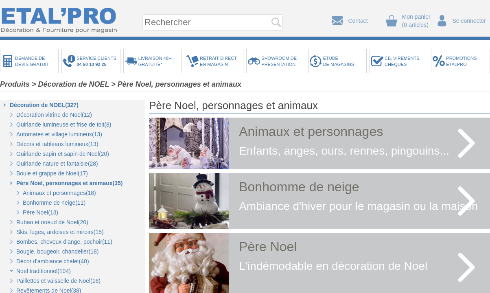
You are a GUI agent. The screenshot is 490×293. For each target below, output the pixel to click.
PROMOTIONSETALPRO (461, 61)
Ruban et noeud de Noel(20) (52, 222)
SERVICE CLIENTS (98, 61)
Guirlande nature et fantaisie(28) (57, 163)
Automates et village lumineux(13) (59, 134)
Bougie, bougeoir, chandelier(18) (57, 251)
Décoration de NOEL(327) (44, 105)
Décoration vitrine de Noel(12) (54, 115)
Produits (15, 84)
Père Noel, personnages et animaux (179, 84)
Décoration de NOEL (73, 84)
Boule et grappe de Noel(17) (52, 173)
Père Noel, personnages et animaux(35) (69, 183)
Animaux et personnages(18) (59, 193)
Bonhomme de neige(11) (54, 202)
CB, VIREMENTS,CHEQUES (403, 61)
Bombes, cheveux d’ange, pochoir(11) (64, 241)
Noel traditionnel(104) (43, 271)
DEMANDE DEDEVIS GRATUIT (32, 61)
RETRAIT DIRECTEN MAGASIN (218, 61)
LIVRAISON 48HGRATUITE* (155, 61)
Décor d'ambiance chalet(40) (52, 261)
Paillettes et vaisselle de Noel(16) (58, 281)
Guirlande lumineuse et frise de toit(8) (63, 124)
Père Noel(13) (40, 212)
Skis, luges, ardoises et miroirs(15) (60, 232)
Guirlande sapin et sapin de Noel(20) (62, 154)
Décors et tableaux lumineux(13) (57, 144)
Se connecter (469, 20)
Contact (358, 20)
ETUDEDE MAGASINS (338, 61)
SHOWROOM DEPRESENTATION (279, 61)
